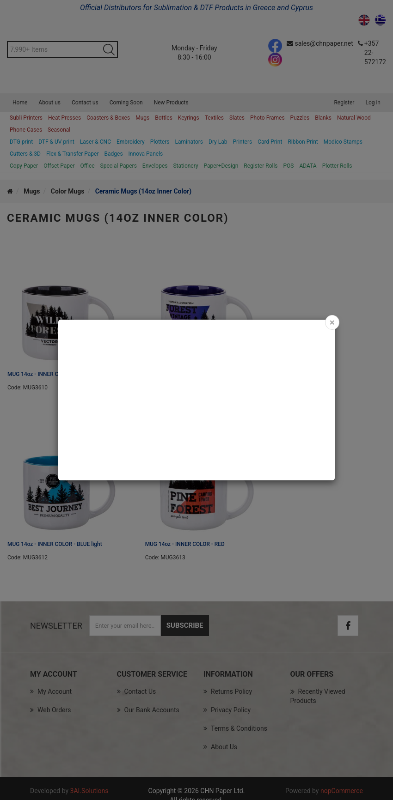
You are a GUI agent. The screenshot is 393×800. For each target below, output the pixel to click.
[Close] (332, 322)
